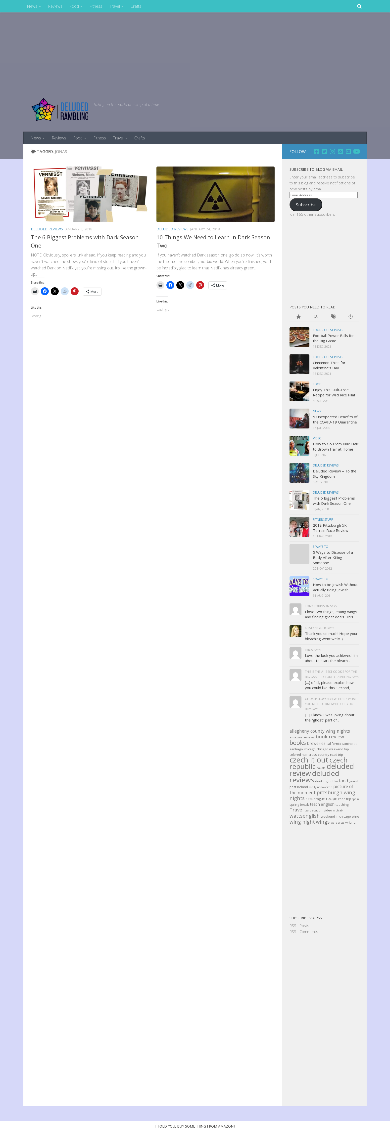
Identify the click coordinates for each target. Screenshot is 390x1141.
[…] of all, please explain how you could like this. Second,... (329, 685)
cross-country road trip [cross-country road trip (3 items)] (326, 754)
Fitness (96, 6)
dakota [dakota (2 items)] (321, 768)
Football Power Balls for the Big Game (333, 338)
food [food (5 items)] (343, 781)
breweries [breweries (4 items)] (316, 743)
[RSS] (340, 151)
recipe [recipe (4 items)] (331, 798)
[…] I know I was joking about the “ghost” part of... (329, 717)
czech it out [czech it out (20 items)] (309, 760)
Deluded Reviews (47, 229)
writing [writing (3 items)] (350, 822)
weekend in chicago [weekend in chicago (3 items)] (336, 816)
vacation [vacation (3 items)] (316, 810)
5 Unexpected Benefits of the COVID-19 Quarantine (335, 419)
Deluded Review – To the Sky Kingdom (334, 473)
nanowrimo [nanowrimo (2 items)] (324, 787)
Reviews (55, 6)
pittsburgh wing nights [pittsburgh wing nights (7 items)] (322, 795)
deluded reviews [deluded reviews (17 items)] (314, 776)
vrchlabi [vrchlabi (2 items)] (338, 810)
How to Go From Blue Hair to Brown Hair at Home (335, 446)
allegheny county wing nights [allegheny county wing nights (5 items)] (320, 731)
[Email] (348, 151)
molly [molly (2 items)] (312, 787)
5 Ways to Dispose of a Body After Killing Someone (333, 557)
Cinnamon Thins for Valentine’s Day (329, 365)
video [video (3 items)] (328, 810)
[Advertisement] (195, 50)
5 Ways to (320, 547)
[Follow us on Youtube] (356, 151)
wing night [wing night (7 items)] (302, 821)
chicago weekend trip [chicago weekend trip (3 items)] (333, 749)
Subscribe (306, 205)
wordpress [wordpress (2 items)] (337, 822)
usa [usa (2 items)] (306, 810)
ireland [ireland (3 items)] (302, 787)
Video (317, 438)
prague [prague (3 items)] (319, 799)
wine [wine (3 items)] (355, 816)
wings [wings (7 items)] (323, 821)
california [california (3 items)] (334, 743)
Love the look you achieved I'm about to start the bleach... (331, 658)
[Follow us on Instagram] (332, 151)
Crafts (136, 6)
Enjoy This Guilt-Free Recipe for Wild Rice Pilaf (334, 392)
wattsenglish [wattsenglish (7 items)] (305, 815)
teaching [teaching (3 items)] (342, 804)
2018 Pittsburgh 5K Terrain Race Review (330, 528)
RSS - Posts (299, 925)
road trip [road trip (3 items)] (344, 799)
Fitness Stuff (323, 519)
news (317, 411)
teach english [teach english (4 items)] (322, 804)
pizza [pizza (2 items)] (309, 799)
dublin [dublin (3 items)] (333, 781)
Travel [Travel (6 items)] (296, 809)
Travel (114, 6)
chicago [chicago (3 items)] (310, 749)
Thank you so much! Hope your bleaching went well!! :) (331, 636)
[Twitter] (324, 151)
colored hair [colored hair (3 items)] (299, 754)
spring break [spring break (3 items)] (299, 804)
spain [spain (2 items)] (355, 799)
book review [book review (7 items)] (330, 736)
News (32, 6)
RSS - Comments (304, 931)
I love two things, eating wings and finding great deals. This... (331, 614)
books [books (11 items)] (298, 742)
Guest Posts (333, 330)
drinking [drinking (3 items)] (321, 781)
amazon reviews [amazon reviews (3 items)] (302, 737)
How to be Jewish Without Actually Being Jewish (335, 587)
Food (74, 6)
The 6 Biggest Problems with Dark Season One (334, 501)
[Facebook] (316, 151)
